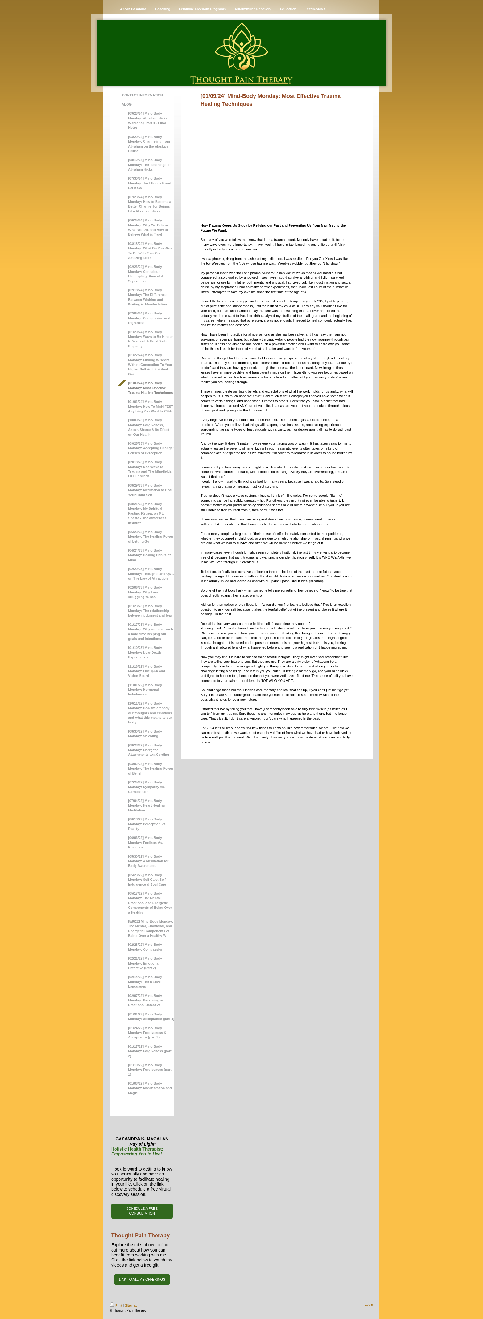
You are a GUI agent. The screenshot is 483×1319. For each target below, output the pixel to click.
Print (116, 1305)
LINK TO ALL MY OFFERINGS (142, 1279)
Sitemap (131, 1305)
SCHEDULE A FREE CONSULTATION (141, 1211)
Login (369, 1304)
